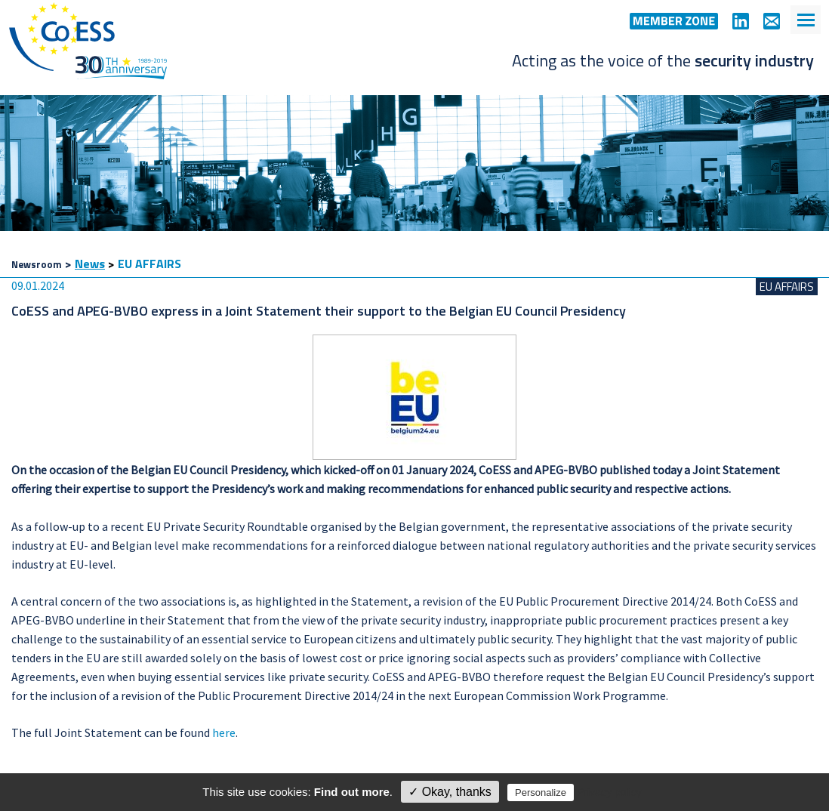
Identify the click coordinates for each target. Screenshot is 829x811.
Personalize (540, 792)
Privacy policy (609, 792)
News (90, 263)
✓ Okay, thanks (450, 791)
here (224, 732)
